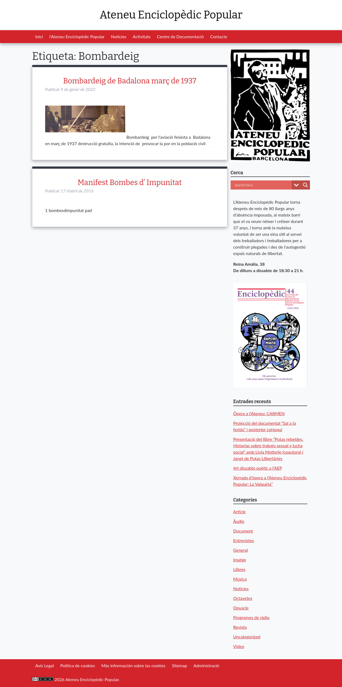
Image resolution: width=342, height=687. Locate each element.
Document (243, 530)
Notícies (118, 36)
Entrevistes (243, 540)
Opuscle (240, 607)
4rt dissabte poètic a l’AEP (257, 467)
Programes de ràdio (251, 617)
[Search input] (262, 185)
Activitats (141, 36)
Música (240, 578)
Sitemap (179, 665)
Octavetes (242, 598)
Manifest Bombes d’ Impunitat (129, 182)
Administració (206, 665)
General (240, 550)
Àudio (238, 521)
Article (239, 511)
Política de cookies (77, 665)
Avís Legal (44, 665)
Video (238, 646)
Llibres (239, 569)
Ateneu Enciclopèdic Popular (171, 15)
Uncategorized (247, 636)
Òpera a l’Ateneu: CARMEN (259, 413)
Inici (39, 36)
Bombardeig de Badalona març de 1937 (129, 80)
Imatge (239, 559)
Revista (240, 627)
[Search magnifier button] (305, 185)
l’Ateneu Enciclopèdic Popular (77, 36)
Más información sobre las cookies (133, 665)
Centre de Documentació (180, 36)
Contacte (218, 36)
